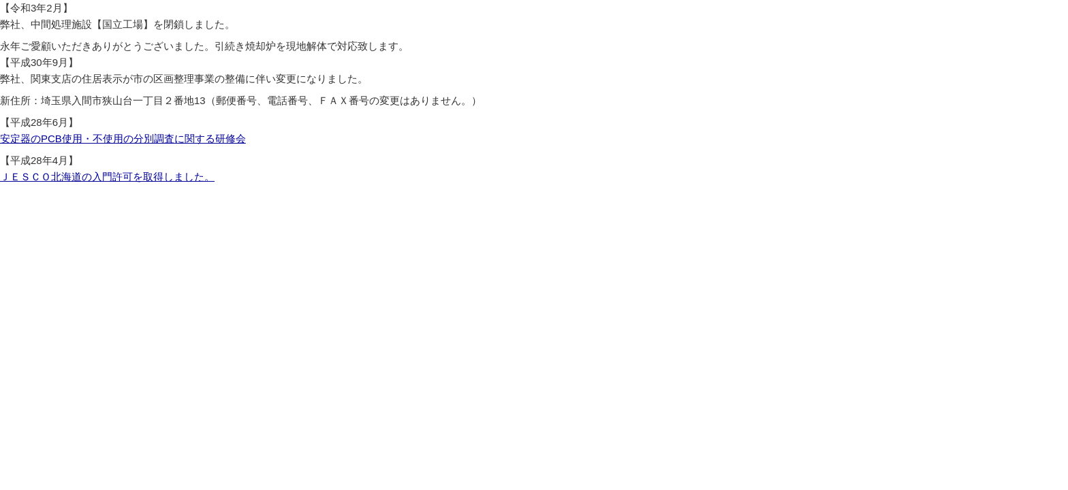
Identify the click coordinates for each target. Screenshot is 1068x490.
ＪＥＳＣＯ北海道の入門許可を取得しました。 (107, 176)
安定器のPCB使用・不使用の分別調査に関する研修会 (123, 138)
